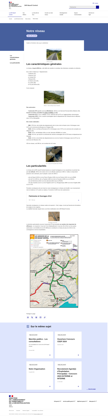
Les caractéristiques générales (14, 57)
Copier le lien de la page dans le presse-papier (44, 317)
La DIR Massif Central (12, 13)
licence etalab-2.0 (37, 414)
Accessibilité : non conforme (37, 410)
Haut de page (92, 389)
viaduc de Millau (49, 112)
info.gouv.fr (57, 401)
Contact (96, 3)
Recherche (97, 7)
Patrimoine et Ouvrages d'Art (40, 196)
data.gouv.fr (92, 401)
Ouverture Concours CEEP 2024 (66, 340)
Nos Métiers (24, 13)
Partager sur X (32, 317)
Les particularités (15, 62)
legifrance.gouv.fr (81, 401)
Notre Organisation (37, 369)
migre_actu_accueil (31, 35)
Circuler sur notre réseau (49, 13)
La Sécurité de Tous (35, 13)
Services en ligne (91, 13)
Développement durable (63, 13)
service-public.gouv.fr (68, 401)
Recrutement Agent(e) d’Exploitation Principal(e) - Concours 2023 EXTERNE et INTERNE (67, 374)
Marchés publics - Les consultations (38, 340)
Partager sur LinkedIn (36, 317)
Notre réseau (27, 18)
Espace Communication (77, 13)
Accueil (10, 18)
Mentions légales (26, 410)
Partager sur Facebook (27, 317)
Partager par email (40, 317)
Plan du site (11, 410)
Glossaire (18, 410)
